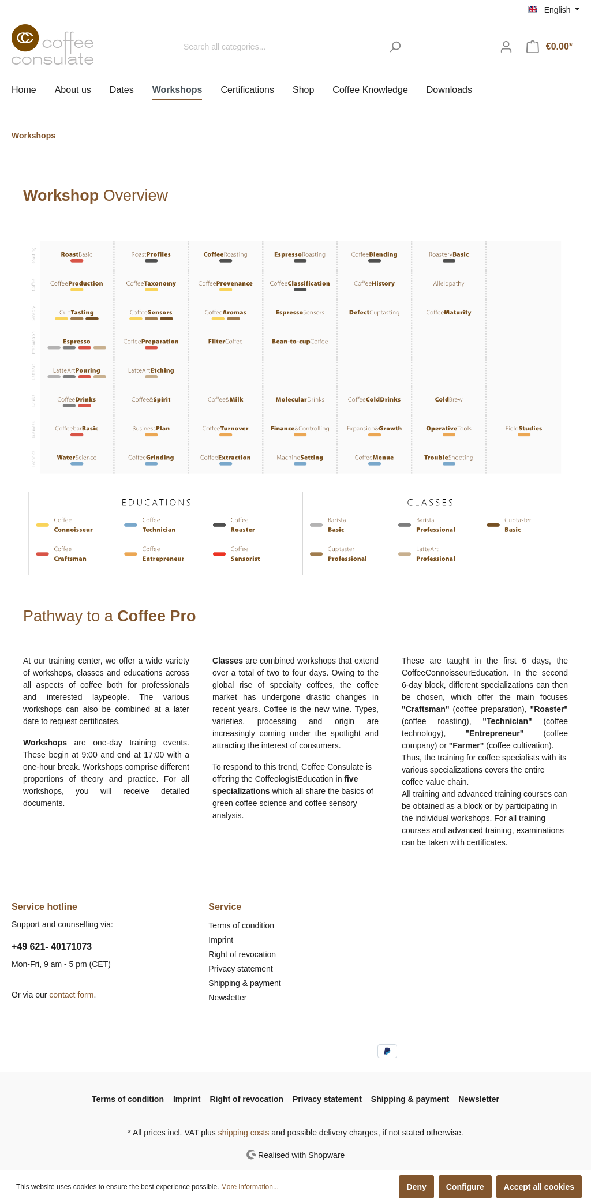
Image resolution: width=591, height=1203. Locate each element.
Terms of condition (241, 925)
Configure (465, 1186)
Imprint (220, 940)
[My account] (506, 47)
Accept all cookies (539, 1186)
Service (224, 907)
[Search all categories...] (280, 47)
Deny (416, 1186)
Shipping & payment (244, 983)
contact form (71, 994)
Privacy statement (240, 968)
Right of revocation (242, 954)
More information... (250, 1187)
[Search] (395, 47)
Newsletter (227, 997)
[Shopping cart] (549, 47)
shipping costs (244, 1132)
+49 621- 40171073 (52, 946)
